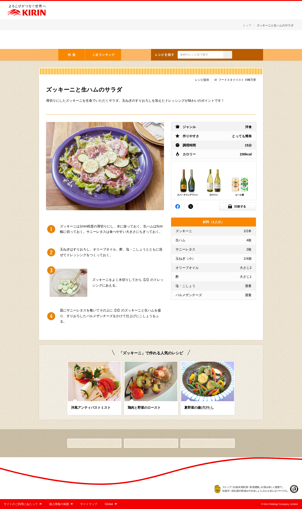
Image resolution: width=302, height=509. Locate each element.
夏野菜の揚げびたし (199, 407)
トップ (247, 25)
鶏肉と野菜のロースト (144, 407)
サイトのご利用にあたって (23, 504)
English (247, 40)
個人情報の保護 (61, 504)
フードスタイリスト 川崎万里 (237, 79)
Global (111, 504)
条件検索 (247, 55)
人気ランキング (103, 55)
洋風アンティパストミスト (91, 407)
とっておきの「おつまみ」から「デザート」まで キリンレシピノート (69, 39)
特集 (71, 55)
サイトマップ (88, 504)
